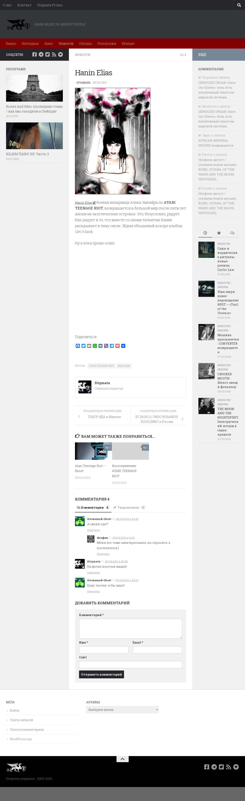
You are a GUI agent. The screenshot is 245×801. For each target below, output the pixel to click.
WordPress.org (20, 739)
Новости (66, 43)
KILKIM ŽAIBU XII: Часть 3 (27, 154)
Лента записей (21, 720)
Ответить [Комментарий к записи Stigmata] (93, 572)
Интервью (30, 43)
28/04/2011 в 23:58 (127, 519)
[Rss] (53, 54)
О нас (7, 5)
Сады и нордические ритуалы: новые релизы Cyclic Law (227, 259)
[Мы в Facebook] (34, 54)
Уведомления (135, 507)
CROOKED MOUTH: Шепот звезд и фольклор (227, 380)
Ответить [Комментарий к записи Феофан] (103, 554)
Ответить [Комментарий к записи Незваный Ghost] (93, 530)
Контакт (24, 5)
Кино (49, 43)
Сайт (83, 657)
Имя (83, 642)
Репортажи (106, 43)
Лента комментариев (27, 729)
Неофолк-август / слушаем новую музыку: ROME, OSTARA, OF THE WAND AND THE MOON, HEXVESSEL (217, 169)
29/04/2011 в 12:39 (123, 537)
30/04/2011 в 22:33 (127, 580)
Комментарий (91, 615)
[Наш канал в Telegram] (41, 54)
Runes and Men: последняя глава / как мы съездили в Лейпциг (34, 109)
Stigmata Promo (50, 5)
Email (138, 642)
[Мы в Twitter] (47, 54)
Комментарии (95, 507)
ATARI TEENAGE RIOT (101, 365)
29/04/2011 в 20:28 (116, 561)
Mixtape (128, 43)
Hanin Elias (86, 202)
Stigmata (84, 82)
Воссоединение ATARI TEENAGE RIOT (125, 470)
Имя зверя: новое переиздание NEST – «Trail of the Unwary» (228, 302)
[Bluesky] (60, 54)
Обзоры (85, 43)
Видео (11, 43)
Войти (14, 710)
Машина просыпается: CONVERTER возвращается (228, 343)
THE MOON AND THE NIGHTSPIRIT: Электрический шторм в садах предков (228, 421)
